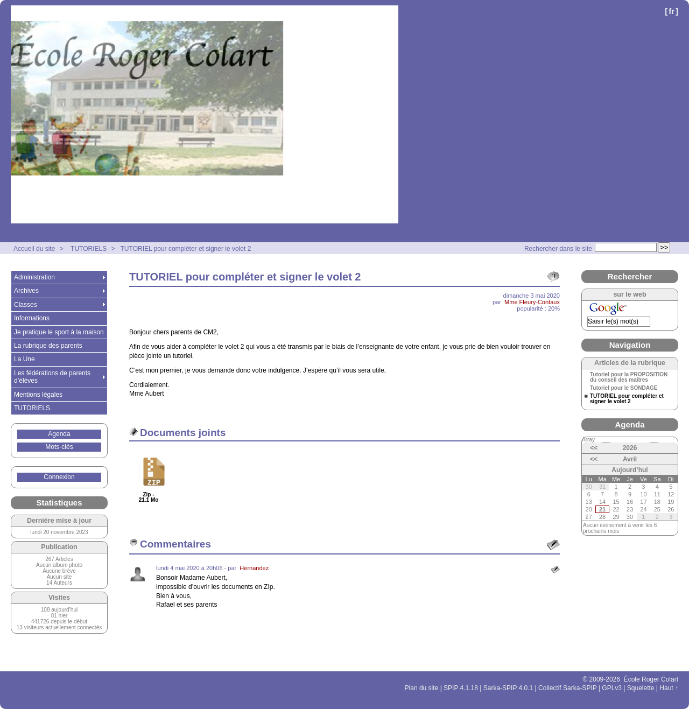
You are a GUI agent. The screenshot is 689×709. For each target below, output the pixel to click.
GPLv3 (612, 688)
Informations (32, 318)
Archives (26, 290)
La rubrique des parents (48, 345)
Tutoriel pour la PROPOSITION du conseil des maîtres (628, 377)
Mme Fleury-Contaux (532, 302)
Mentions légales (38, 394)
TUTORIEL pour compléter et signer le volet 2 (186, 248)
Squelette (641, 688)
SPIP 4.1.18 (461, 688)
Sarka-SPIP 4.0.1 (508, 688)
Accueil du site (34, 248)
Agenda (59, 434)
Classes (25, 304)
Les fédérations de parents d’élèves (52, 376)
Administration (34, 277)
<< (593, 448)
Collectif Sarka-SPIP (567, 688)
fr (671, 11)
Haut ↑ (668, 688)
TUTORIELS (89, 248)
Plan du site (422, 688)
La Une (24, 359)
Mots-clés (59, 447)
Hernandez (254, 568)
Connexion (59, 477)
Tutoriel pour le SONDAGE (623, 388)
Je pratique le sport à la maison (59, 332)
